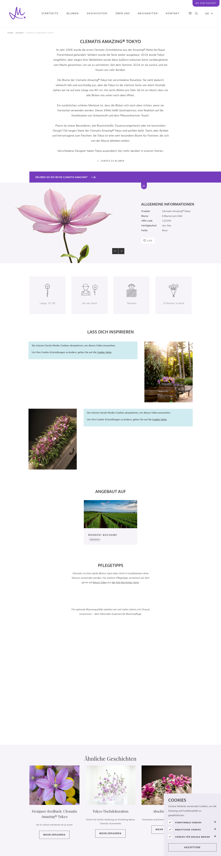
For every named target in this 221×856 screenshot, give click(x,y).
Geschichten (98, 13)
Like (150, 240)
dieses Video (100, 587)
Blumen (75, 13)
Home (10, 33)
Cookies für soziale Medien (192, 837)
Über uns (121, 13)
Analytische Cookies (188, 830)
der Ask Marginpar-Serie (125, 587)
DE (207, 13)
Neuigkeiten (145, 13)
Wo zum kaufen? (207, 3)
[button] (115, 251)
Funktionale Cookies (188, 823)
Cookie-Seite (104, 357)
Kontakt (168, 13)
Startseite (54, 13)
